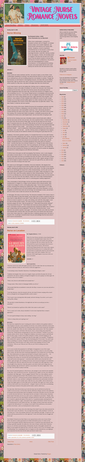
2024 (62, 101)
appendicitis (14, 437)
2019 (62, 111)
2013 (62, 154)
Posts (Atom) (17, 444)
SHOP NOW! (44, 25)
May (64, 134)
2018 (62, 113)
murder (12, 223)
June (64, 132)
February (65, 145)
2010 (62, 160)
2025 (62, 99)
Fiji (17, 437)
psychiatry (28, 437)
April (64, 136)
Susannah (72, 57)
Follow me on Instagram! (66, 74)
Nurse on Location (16, 230)
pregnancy (17, 223)
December (65, 120)
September (65, 126)
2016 (62, 118)
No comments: (26, 220)
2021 (62, 107)
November (65, 122)
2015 (62, 150)
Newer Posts (11, 441)
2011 (62, 158)
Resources (34, 25)
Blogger (49, 454)
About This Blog (11, 25)
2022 (62, 105)
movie (20, 437)
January (65, 147)
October (65, 124)
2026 (62, 97)
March (64, 143)
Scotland (22, 223)
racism (32, 437)
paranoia (24, 437)
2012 (62, 156)
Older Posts (51, 441)
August (64, 128)
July (64, 130)
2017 (62, 116)
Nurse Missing (14, 33)
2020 (62, 109)
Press (27, 25)
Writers (20, 25)
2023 (62, 103)
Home (31, 441)
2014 (62, 152)
